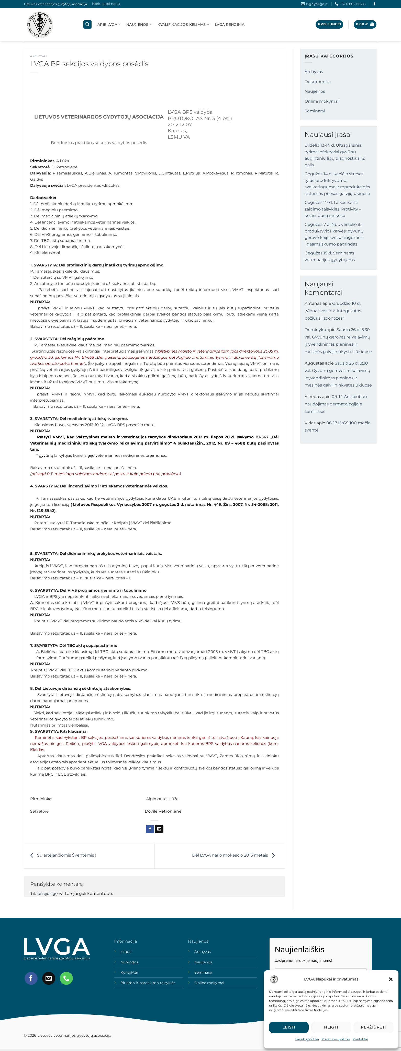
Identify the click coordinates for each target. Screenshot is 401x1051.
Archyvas (38, 56)
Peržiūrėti (373, 1027)
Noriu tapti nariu (106, 4)
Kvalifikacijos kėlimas (183, 24)
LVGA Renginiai (230, 24)
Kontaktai (360, 1039)
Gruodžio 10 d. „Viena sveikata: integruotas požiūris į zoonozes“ (333, 311)
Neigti (331, 1027)
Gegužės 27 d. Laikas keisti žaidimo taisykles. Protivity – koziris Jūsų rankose (333, 209)
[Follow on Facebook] (374, 4)
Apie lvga (109, 24)
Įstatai (125, 951)
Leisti (289, 1027)
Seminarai (315, 111)
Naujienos (139, 24)
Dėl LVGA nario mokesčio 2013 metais (234, 855)
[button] (390, 979)
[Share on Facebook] (150, 829)
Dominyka (315, 329)
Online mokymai (322, 101)
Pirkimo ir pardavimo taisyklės (147, 982)
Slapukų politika (307, 1039)
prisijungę (47, 893)
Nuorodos (129, 962)
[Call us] (66, 978)
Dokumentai (318, 81)
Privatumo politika (335, 1039)
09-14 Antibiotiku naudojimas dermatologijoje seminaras (336, 404)
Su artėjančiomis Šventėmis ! (62, 855)
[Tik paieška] (87, 24)
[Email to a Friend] (159, 829)
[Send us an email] (48, 978)
